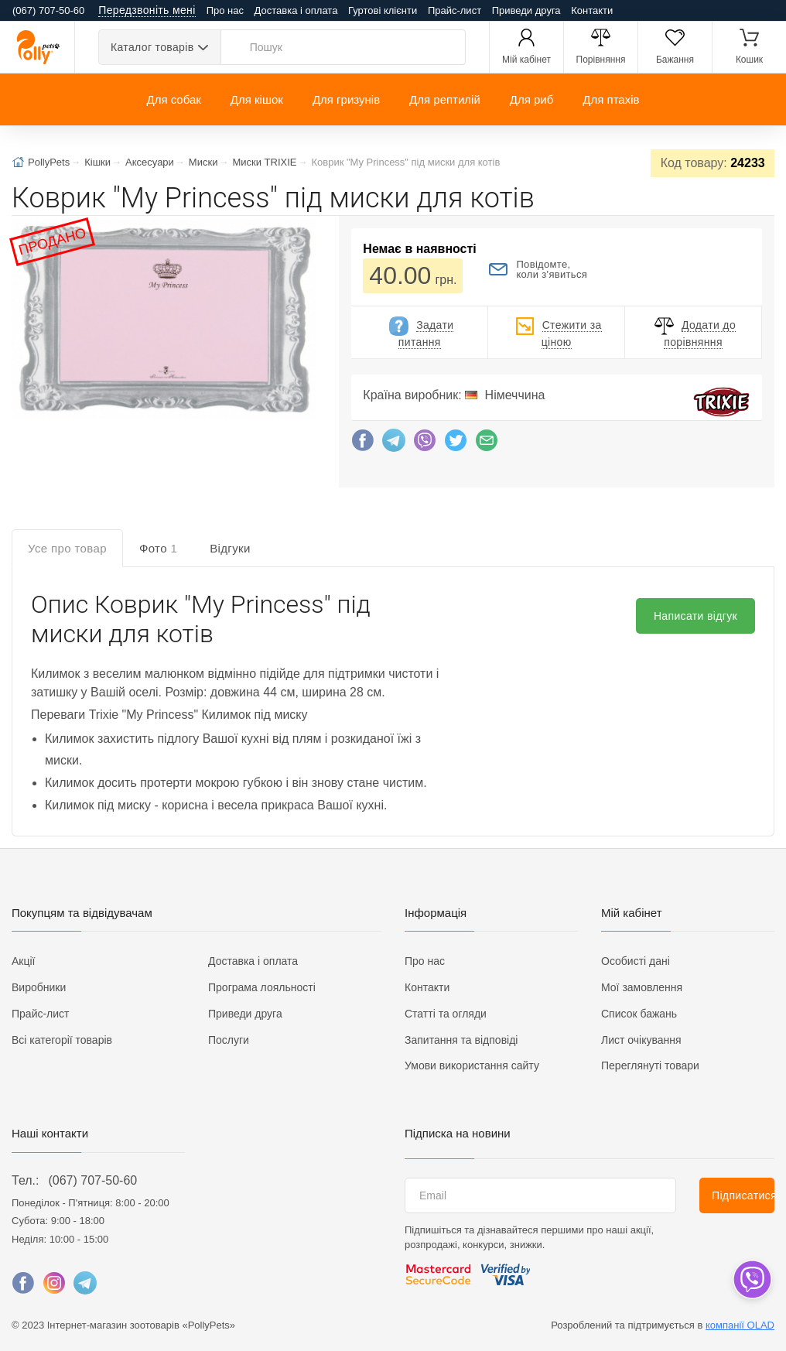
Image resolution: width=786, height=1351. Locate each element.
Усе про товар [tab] (67, 548)
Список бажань (639, 1013)
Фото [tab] (158, 548)
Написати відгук (695, 616)
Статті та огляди (446, 1013)
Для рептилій (444, 99)
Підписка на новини (458, 1133)
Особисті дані (635, 961)
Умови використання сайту (472, 1065)
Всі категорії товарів (62, 1040)
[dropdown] (751, 1279)
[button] (162, 320)
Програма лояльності (262, 987)
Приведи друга (526, 10)
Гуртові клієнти (382, 10)
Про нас (225, 10)
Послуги (228, 1040)
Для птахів (611, 99)
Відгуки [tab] (230, 548)
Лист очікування (641, 1040)
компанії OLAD (740, 1325)
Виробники (39, 987)
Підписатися (743, 1195)
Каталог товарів (152, 47)
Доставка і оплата (296, 10)
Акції (23, 961)
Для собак (173, 99)
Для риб (532, 99)
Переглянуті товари (650, 1065)
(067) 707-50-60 (92, 1180)
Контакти (592, 10)
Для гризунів (346, 99)
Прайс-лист (454, 10)
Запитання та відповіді (461, 1040)
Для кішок (257, 99)
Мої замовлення (641, 987)
